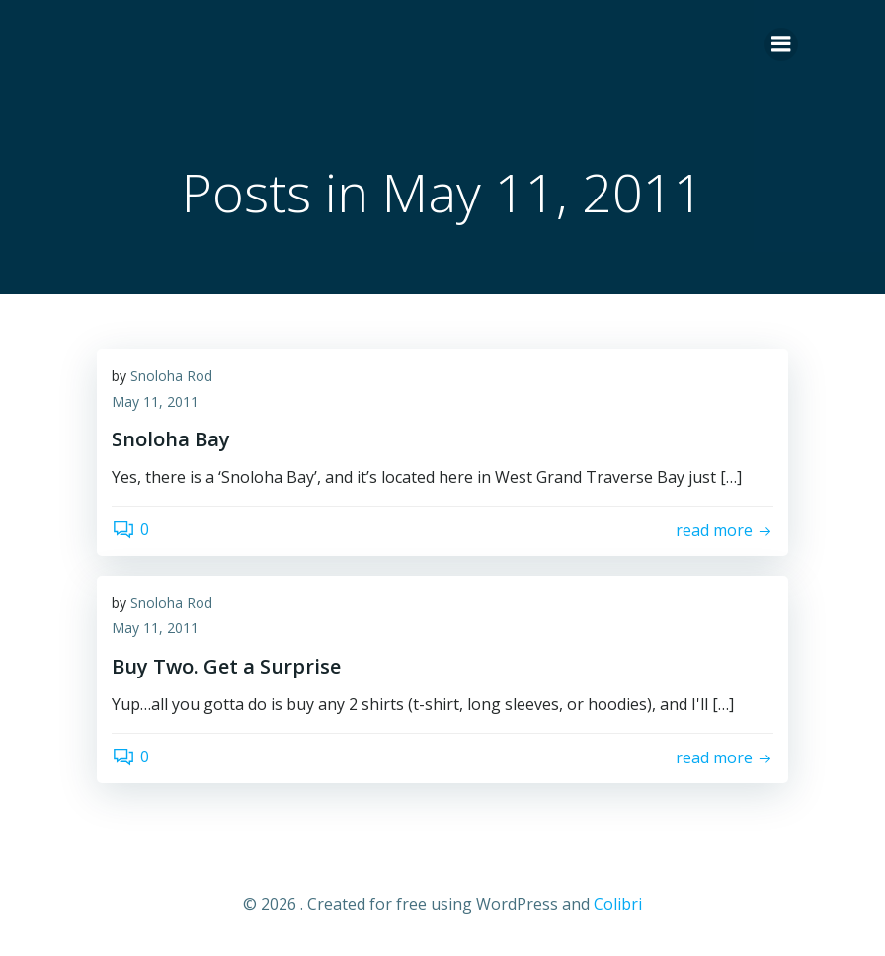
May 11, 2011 (155, 401)
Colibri (618, 904)
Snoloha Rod (171, 375)
